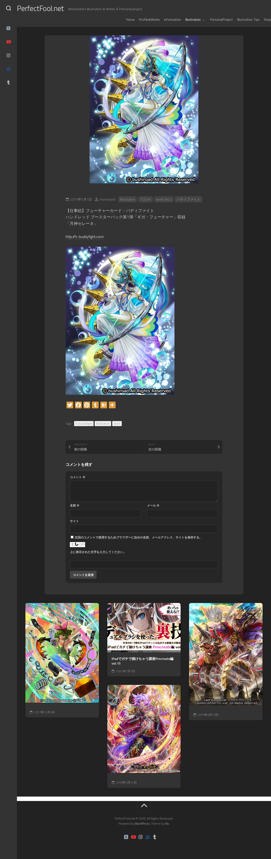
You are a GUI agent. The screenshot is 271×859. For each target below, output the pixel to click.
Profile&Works (140, 19)
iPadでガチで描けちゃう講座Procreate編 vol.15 (142, 661)
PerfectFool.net (49, 8)
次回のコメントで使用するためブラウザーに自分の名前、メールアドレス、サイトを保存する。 (138, 537)
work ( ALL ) (164, 199)
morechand (107, 199)
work (117, 423)
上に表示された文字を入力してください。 (98, 552)
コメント (77, 477)
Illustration (184, 19)
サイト (74, 521)
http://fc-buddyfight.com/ (87, 236)
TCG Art (145, 199)
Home (122, 19)
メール (153, 505)
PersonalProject (213, 19)
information (164, 19)
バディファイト (190, 199)
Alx (167, 823)
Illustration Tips (240, 19)
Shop (259, 19)
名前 (74, 505)
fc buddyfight (84, 423)
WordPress (142, 823)
